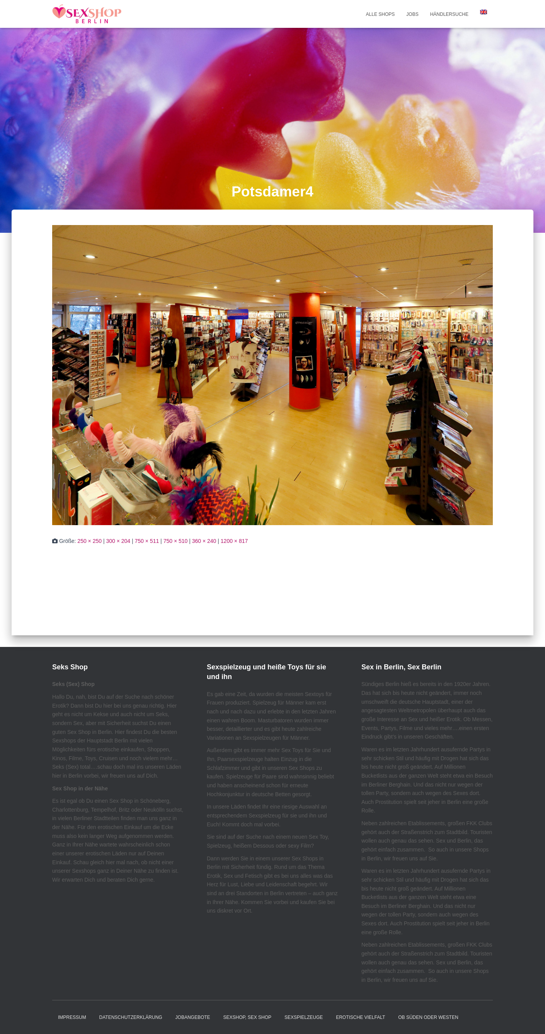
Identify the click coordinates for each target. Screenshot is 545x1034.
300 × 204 (118, 541)
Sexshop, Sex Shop (247, 1017)
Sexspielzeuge (303, 1017)
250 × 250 (89, 541)
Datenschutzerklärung (130, 1017)
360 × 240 (204, 541)
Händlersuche (449, 14)
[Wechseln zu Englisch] (483, 12)
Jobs (412, 14)
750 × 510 (176, 541)
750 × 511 (147, 541)
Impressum (72, 1017)
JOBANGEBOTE (192, 1017)
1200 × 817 (234, 541)
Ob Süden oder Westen (428, 1017)
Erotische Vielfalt (360, 1017)
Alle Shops (380, 14)
